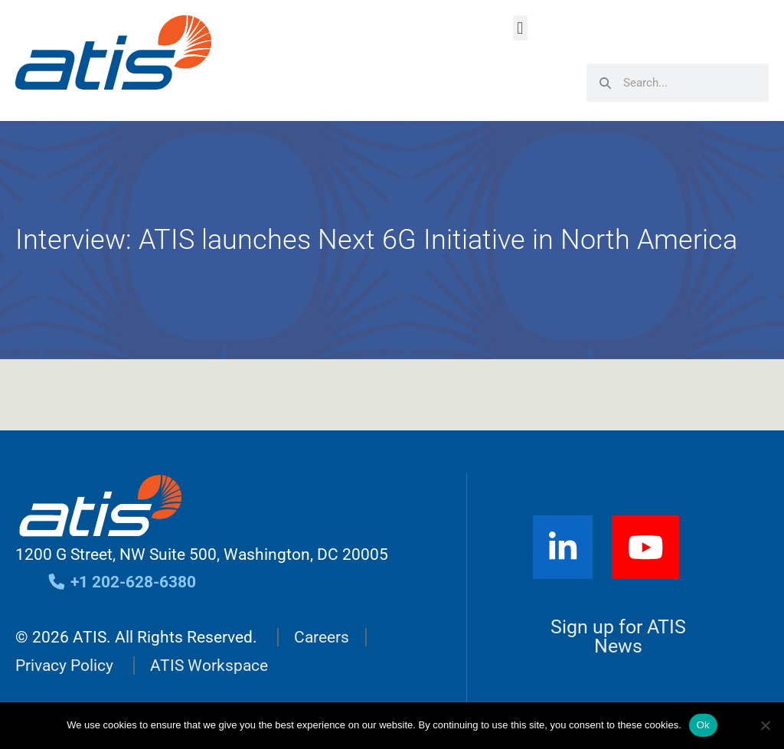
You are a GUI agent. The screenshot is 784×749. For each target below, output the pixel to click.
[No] (765, 725)
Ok (703, 725)
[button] (520, 28)
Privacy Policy (64, 665)
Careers (321, 637)
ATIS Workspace (209, 665)
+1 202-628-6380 (121, 582)
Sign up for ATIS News (618, 636)
